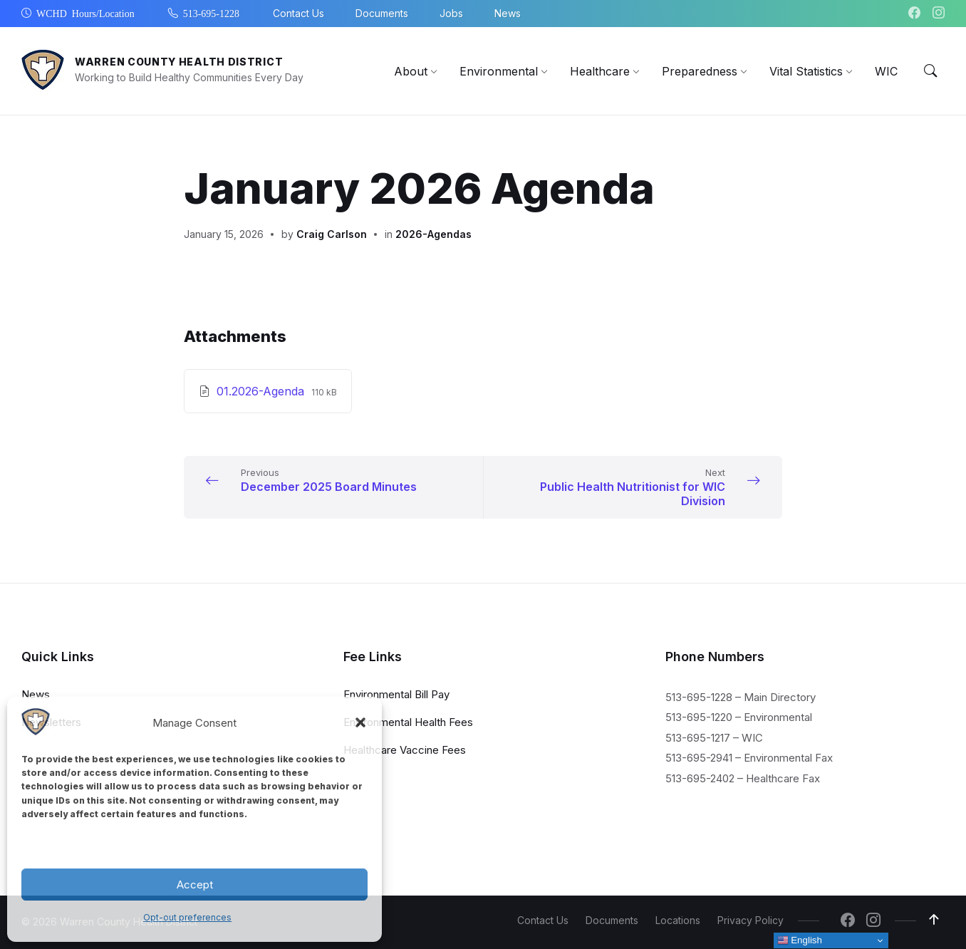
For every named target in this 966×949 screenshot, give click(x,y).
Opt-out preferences (187, 917)
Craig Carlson (331, 234)
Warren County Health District (179, 62)
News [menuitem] (507, 13)
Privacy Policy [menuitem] (750, 920)
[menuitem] (410, 71)
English (799, 940)
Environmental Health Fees (408, 721)
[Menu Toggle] (930, 71)
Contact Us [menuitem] (298, 13)
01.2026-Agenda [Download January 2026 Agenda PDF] (262, 391)
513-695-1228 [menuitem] (211, 13)
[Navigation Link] (35, 732)
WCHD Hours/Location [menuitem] (85, 13)
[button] (360, 722)
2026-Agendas (433, 234)
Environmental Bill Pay (396, 693)
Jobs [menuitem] (451, 13)
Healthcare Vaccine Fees (404, 749)
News (35, 693)
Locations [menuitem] (677, 920)
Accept (195, 884)
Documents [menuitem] (381, 13)
